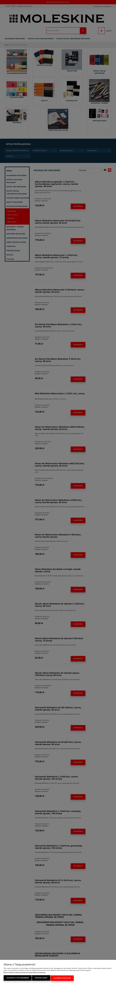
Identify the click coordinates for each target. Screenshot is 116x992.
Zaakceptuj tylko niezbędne (17, 978)
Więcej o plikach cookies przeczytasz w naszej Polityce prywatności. (25, 973)
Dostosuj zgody (41, 978)
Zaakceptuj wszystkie (62, 978)
